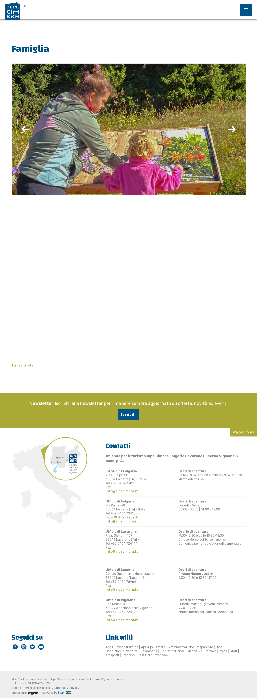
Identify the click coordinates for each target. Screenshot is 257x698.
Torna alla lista (22, 365)
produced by (25, 693)
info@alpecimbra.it (122, 491)
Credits (16, 688)
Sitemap (60, 688)
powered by (56, 693)
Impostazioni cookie (38, 688)
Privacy (74, 688)
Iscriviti (128, 414)
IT (25, 6)
